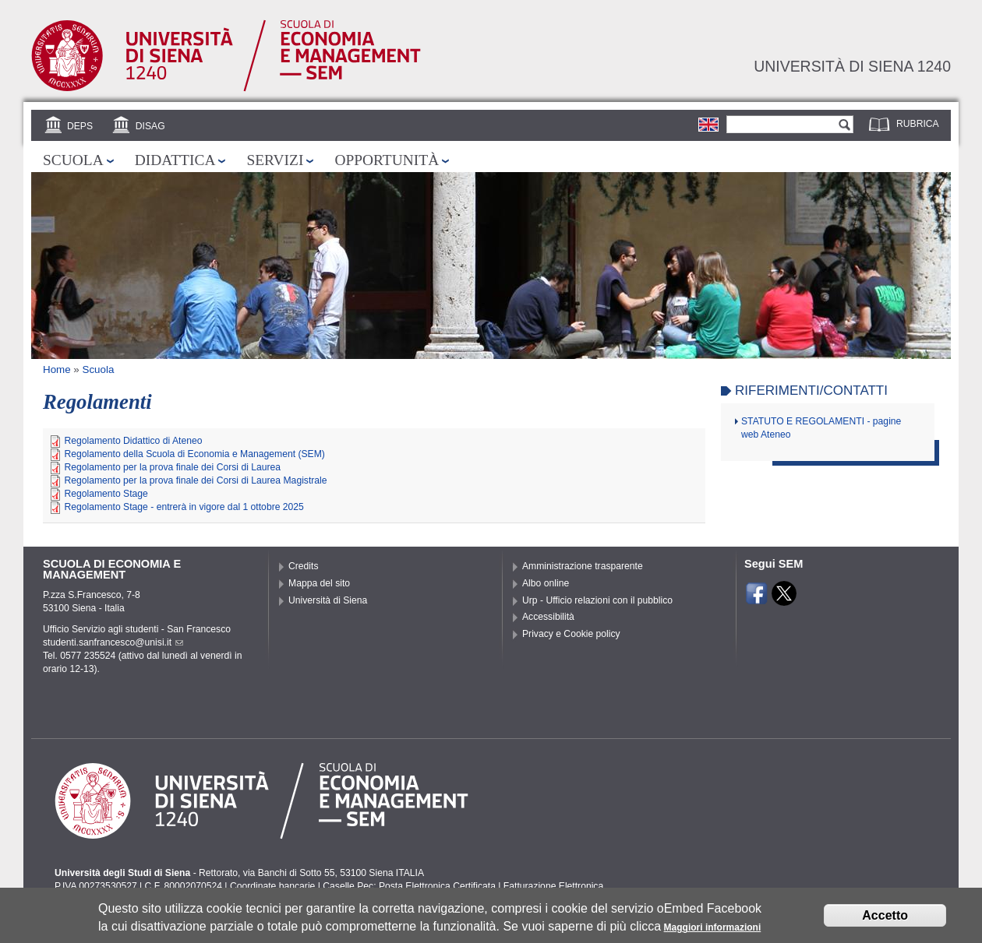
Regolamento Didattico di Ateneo (133, 440)
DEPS (80, 126)
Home (57, 369)
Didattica (175, 160)
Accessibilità (548, 616)
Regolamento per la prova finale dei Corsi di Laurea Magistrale (195, 480)
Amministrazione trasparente (582, 566)
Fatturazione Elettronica (553, 886)
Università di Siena (327, 600)
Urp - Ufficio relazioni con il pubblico (597, 600)
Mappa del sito (319, 583)
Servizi (274, 160)
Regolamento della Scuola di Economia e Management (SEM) (194, 454)
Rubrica (917, 123)
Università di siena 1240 (852, 66)
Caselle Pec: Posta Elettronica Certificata (409, 886)
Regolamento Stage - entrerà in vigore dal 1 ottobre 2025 (183, 506)
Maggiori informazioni (712, 930)
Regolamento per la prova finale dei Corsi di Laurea (172, 467)
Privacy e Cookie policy (571, 633)
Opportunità (386, 160)
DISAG (150, 126)
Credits (303, 566)
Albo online (545, 583)
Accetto (885, 917)
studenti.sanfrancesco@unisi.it (113, 642)
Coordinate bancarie (272, 886)
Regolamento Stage (105, 493)
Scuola (73, 160)
